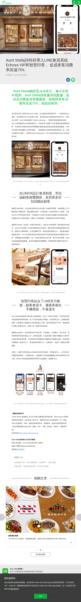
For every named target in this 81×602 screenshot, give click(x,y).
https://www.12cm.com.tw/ (28, 433)
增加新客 (18, 466)
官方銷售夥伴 (32, 462)
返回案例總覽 (40, 554)
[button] (78, 517)
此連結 (19, 449)
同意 (40, 596)
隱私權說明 (15, 589)
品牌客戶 (43, 462)
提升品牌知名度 (30, 466)
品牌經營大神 (20, 462)
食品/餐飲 (52, 462)
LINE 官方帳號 (43, 466)
